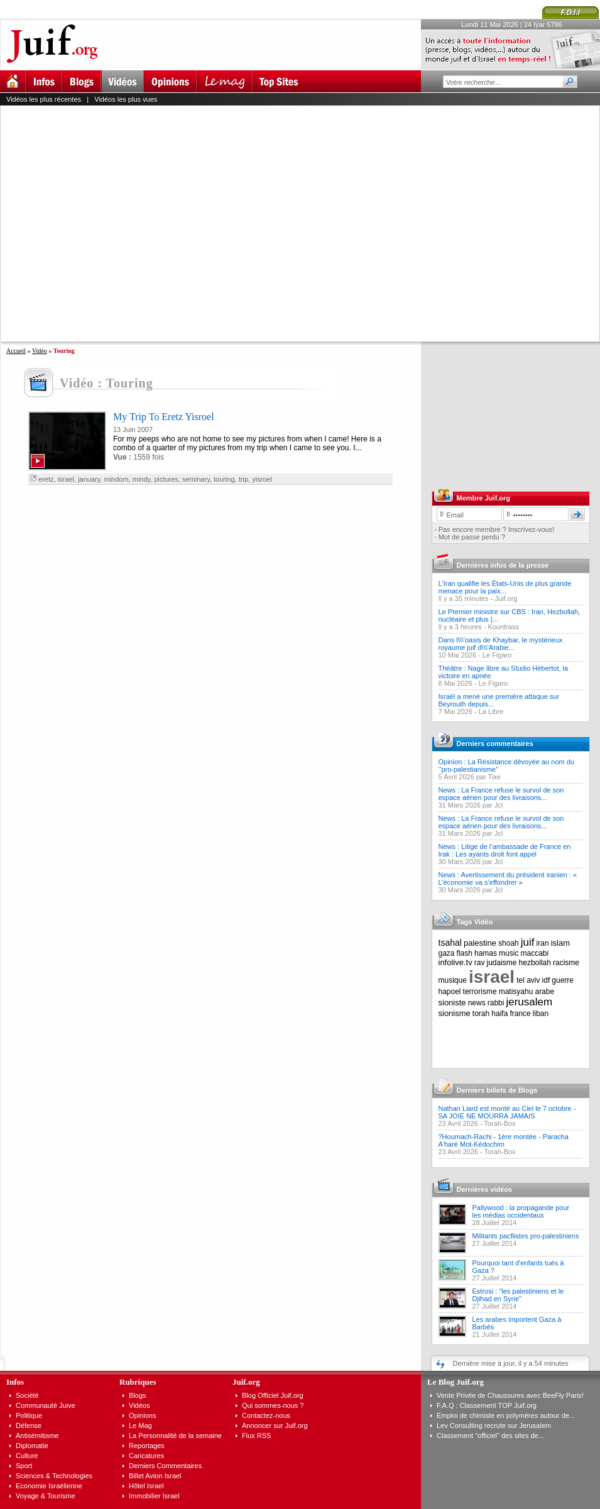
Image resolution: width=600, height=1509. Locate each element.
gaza (447, 953)
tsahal (450, 943)
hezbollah (535, 962)
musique (453, 980)
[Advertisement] (118, 223)
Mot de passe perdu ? (472, 537)
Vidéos (139, 1405)
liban (540, 1013)
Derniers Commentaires (165, 1465)
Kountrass (503, 626)
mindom (116, 479)
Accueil (16, 350)
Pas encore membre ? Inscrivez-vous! (497, 529)
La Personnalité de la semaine (175, 1435)
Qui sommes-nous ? (272, 1405)
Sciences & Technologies (54, 1475)
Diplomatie (32, 1445)
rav (479, 962)
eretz (45, 479)
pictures (166, 479)
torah (480, 1013)
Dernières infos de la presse (503, 565)
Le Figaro (497, 655)
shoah (508, 943)
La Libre (491, 711)
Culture (27, 1455)
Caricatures (146, 1455)
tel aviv (528, 980)
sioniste (452, 1002)
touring (224, 479)
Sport (24, 1465)
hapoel (450, 991)
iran (543, 943)
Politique (29, 1415)
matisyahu (516, 991)
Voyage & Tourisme (45, 1496)
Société (27, 1395)
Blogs (137, 1395)
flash (464, 953)
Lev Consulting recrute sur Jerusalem (494, 1425)
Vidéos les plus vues (125, 99)
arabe (544, 991)
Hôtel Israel (146, 1486)
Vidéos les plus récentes (43, 99)
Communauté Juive (45, 1405)
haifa (499, 1013)
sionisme (455, 1013)
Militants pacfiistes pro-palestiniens (525, 1236)
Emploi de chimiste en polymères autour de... (506, 1415)
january (89, 479)
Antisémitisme (37, 1435)
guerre (563, 980)
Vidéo (39, 350)
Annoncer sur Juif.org (275, 1425)
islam (560, 943)
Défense (28, 1425)
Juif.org (505, 598)
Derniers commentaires (495, 743)
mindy (142, 479)
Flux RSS (256, 1435)
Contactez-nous (266, 1415)
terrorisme (480, 991)
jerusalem (529, 1002)
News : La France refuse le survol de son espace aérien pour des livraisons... (501, 793)
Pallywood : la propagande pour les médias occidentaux (521, 1211)
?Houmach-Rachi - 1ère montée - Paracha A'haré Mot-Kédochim (504, 1140)
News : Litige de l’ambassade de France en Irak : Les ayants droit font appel (505, 850)
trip (243, 479)
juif (528, 942)
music (508, 953)
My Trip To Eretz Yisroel (163, 416)
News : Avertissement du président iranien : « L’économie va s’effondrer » (508, 878)
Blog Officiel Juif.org (272, 1395)
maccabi (535, 953)
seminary (196, 479)
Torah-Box (499, 1123)
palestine (480, 943)
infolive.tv (455, 962)
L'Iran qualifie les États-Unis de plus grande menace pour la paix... (505, 587)
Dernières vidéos (485, 1189)
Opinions (142, 1415)
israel (66, 479)
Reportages (147, 1445)
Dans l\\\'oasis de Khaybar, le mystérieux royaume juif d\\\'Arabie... (501, 643)
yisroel (262, 479)
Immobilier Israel (154, 1496)
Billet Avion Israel (155, 1475)
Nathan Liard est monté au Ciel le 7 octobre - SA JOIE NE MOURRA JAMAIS (507, 1112)
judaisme (502, 962)
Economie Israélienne (49, 1486)
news (477, 1002)
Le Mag (140, 1425)
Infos (15, 1382)
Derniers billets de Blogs (497, 1090)
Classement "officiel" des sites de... (490, 1435)
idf (546, 980)
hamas (485, 953)
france (520, 1013)
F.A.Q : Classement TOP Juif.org (487, 1405)
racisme (566, 962)
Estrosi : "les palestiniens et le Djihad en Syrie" (518, 1294)
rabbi (496, 1002)
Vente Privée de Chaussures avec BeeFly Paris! (510, 1395)
